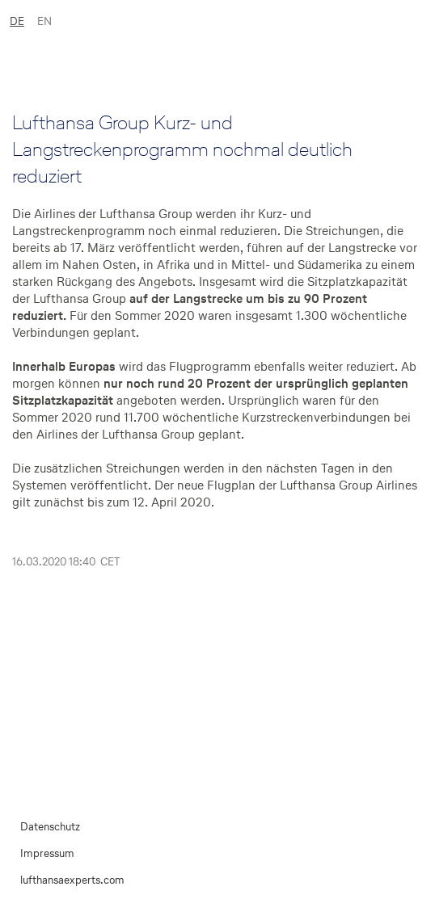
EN (44, 21)
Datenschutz (50, 826)
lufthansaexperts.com (72, 880)
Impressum (47, 853)
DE (17, 21)
